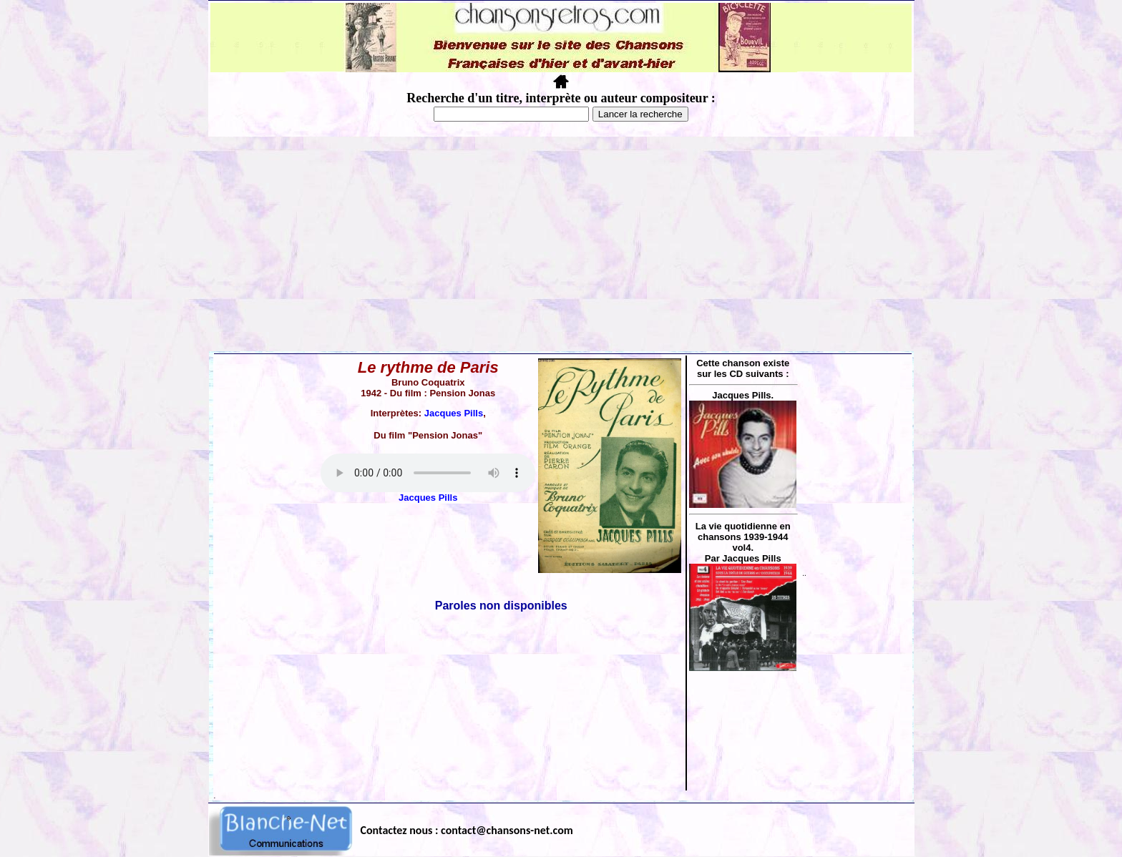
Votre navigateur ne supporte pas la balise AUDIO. (428, 473)
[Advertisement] (561, 244)
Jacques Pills (453, 413)
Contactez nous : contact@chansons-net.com (467, 830)
